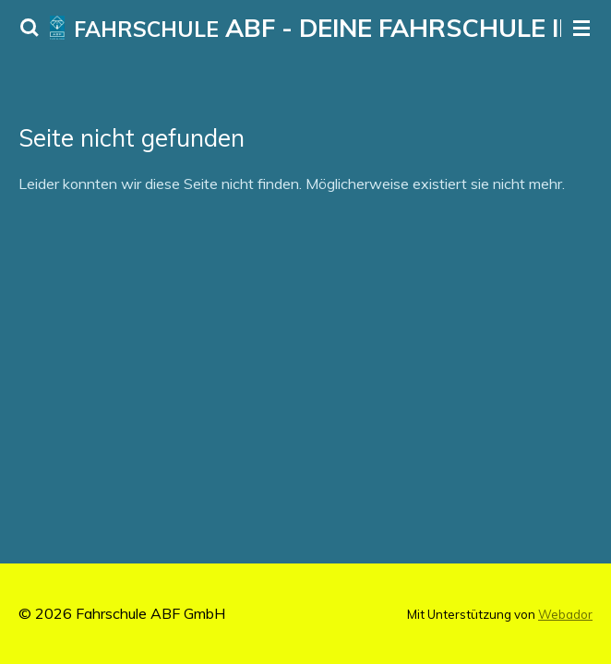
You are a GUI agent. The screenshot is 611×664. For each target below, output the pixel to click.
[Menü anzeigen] (581, 27)
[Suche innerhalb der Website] (29, 27)
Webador (565, 614)
